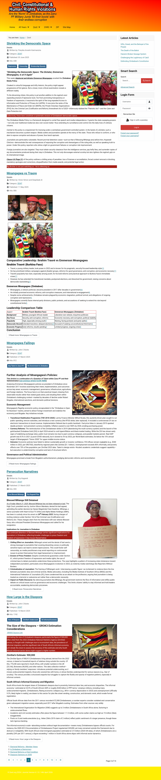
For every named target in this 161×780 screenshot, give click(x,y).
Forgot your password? (130, 133)
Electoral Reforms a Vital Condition (24, 752)
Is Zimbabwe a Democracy (20, 749)
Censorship (23, 66)
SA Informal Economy (49, 620)
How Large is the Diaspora (24, 597)
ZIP (57, 27)
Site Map (67, 27)
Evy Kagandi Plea (33, 494)
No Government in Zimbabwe (38, 366)
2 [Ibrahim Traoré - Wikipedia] (103, 268)
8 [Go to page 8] (43, 760)
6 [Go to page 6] (36, 760)
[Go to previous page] (13, 760)
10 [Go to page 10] (52, 760)
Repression (12, 66)
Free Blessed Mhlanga (16, 494)
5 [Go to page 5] (32, 760)
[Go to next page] (56, 760)
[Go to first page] (9, 760)
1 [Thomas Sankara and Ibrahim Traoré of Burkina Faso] (102, 268)
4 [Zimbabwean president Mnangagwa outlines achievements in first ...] (81, 290)
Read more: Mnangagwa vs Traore (23, 335)
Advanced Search (128, 87)
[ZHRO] (50, 27)
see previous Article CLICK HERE (33, 381)
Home (12, 27)
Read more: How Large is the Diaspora (24, 739)
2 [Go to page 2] (20, 760)
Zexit (35, 27)
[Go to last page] (60, 760)
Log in (136, 127)
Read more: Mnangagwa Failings (22, 464)
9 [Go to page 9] (47, 760)
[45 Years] (27, 27)
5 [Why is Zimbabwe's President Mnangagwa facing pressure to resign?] (31, 298)
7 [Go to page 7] (39, 760)
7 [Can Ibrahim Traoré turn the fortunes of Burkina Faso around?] (115, 271)
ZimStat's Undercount (30, 620)
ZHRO (46, 27)
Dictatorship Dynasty (38, 66)
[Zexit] (38, 27)
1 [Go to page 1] (17, 760)
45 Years (22, 27)
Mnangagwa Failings (21, 343)
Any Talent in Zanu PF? (16, 366)
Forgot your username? (130, 136)
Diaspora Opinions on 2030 (21, 755)
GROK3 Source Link (15, 633)
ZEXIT (19, 54)
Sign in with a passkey (137, 120)
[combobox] (131, 80)
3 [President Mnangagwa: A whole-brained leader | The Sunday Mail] (80, 290)
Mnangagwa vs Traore (22, 173)
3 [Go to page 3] (24, 760)
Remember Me (129, 114)
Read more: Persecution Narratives (26, 589)
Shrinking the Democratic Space (29, 43)
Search (123, 77)
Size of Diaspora (14, 620)
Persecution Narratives (22, 471)
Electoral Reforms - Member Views (24, 747)
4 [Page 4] (28, 760)
